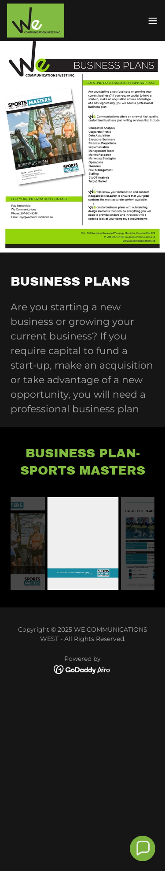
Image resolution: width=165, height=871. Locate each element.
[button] (152, 21)
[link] (35, 21)
